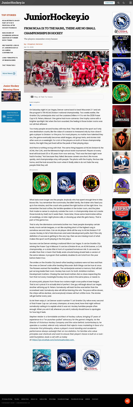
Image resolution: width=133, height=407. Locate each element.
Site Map (52, 399)
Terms (17, 399)
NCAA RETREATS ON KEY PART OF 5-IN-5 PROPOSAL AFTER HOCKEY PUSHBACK (11, 24)
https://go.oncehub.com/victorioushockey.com (53, 340)
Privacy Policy (7, 399)
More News (9, 73)
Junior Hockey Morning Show (11, 93)
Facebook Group (77, 399)
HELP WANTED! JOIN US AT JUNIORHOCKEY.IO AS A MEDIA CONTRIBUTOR (10, 49)
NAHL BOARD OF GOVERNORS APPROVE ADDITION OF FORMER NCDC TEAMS (10, 36)
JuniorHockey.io (13, 3)
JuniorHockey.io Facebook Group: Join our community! (13, 116)
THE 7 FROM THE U (8, 65)
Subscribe (109, 3)
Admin (87, 399)
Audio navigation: (35, 102)
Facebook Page (63, 399)
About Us (34, 399)
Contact (95, 399)
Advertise (25, 399)
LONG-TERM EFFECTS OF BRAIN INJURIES (10, 59)
